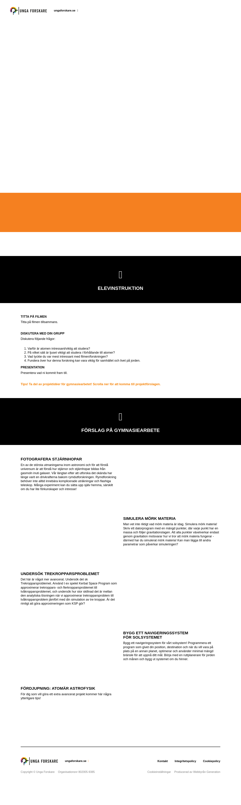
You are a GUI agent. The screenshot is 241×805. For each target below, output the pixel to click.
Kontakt (162, 782)
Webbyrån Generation (206, 792)
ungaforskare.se (64, 10)
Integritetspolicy (185, 782)
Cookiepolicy (211, 782)
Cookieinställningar (159, 792)
